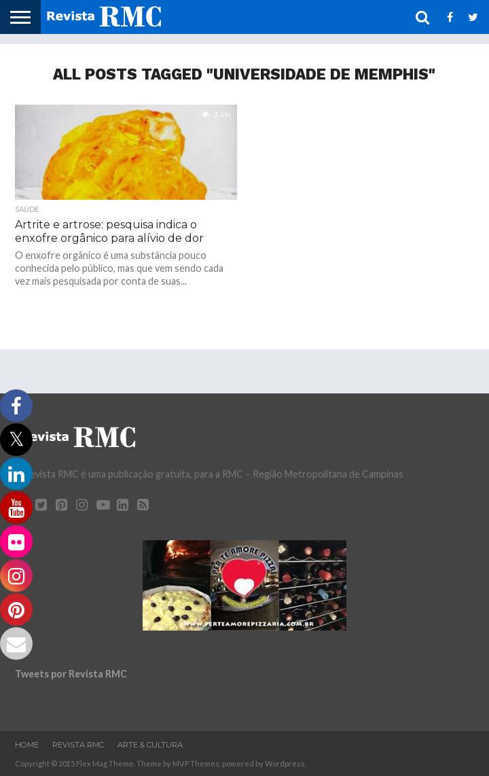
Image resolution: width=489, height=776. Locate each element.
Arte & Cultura (150, 744)
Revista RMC (78, 744)
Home (27, 744)
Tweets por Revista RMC (71, 674)
